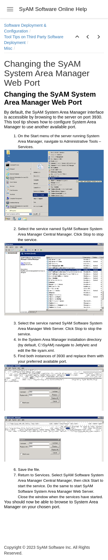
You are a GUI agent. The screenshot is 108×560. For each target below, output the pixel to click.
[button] (77, 37)
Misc (8, 48)
